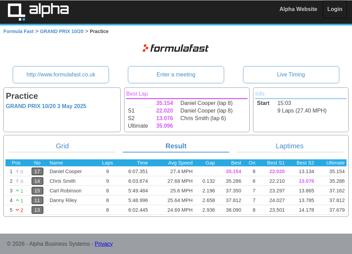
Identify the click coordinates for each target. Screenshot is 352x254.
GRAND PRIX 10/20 (62, 31)
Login (334, 9)
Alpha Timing (38, 11)
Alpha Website (298, 9)
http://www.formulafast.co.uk (60, 74)
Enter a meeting (176, 74)
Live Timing (291, 74)
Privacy (104, 244)
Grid (62, 146)
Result (175, 146)
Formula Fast (18, 31)
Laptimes (290, 146)
